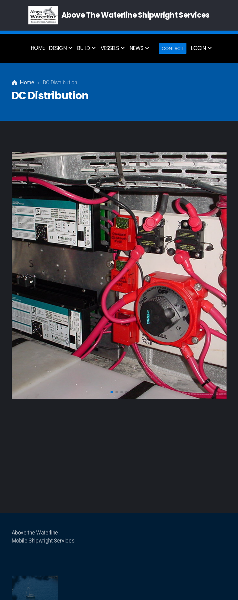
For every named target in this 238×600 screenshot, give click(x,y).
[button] (112, 392)
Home (27, 82)
